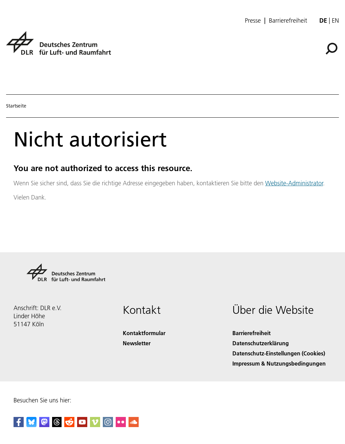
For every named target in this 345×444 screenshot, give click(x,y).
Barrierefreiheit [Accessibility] (251, 332)
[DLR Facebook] (19, 425)
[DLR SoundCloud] (134, 425)
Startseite (16, 105)
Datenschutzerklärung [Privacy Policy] (260, 343)
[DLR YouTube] (82, 425)
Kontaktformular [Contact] (144, 332)
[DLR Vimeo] (95, 425)
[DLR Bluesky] (31, 425)
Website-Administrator (294, 183)
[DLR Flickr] (121, 425)
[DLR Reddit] (69, 425)
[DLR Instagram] (108, 425)
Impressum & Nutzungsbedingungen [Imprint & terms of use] (279, 363)
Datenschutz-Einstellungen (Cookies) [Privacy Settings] (278, 353)
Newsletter (137, 343)
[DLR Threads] (57, 425)
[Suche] (331, 49)
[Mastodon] (44, 425)
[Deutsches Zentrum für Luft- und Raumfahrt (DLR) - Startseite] (61, 47)
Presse (253, 20)
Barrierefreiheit (288, 20)
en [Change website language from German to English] (335, 20)
